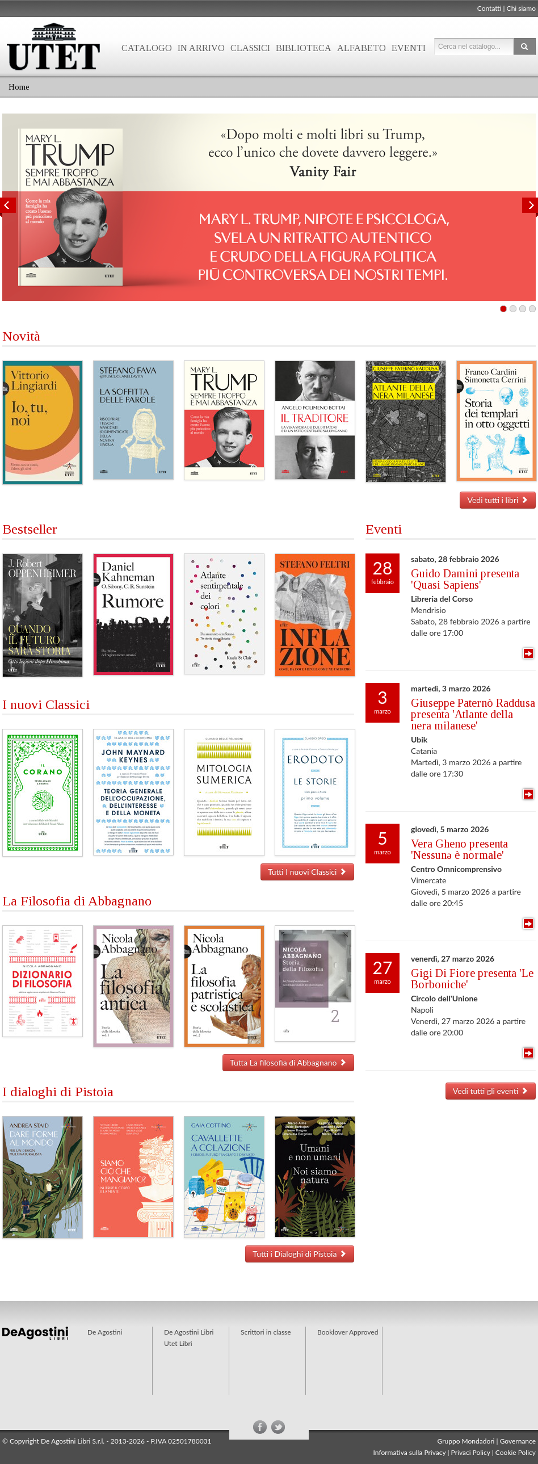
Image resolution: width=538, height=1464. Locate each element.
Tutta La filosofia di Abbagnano (288, 1062)
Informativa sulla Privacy (409, 1452)
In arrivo (201, 48)
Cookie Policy (515, 1452)
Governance (518, 1441)
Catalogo (146, 48)
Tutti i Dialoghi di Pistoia (300, 1254)
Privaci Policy (470, 1452)
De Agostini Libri (188, 1332)
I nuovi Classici (46, 704)
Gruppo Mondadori (466, 1441)
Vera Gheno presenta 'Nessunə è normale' (459, 849)
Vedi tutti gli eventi (490, 1091)
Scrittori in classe (266, 1332)
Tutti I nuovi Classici (307, 871)
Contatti (489, 8)
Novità (21, 336)
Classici (250, 48)
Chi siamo (521, 8)
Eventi (409, 48)
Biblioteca (303, 48)
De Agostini (104, 1332)
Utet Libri (178, 1343)
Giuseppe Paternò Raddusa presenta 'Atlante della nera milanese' (473, 714)
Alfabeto (361, 48)
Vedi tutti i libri (497, 500)
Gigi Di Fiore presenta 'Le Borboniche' (472, 979)
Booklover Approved (347, 1332)
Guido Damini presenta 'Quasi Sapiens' (465, 579)
